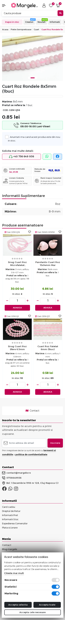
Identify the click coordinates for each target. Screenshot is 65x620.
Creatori (29, 22)
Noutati (41, 22)
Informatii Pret (10, 515)
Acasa (5, 29)
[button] (5, 5)
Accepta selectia (18, 604)
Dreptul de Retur (11, 511)
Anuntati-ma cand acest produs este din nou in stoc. (34, 138)
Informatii (55, 22)
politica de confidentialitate (31, 454)
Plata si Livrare (10, 527)
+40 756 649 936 (21, 156)
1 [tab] (33, 77)
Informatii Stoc (10, 519)
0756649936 (11, 477)
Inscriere (55, 443)
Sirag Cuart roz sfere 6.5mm (17, 348)
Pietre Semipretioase (21, 29)
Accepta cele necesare (32, 612)
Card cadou (8, 506)
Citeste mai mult (14, 573)
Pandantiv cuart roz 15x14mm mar (47, 263)
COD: (5, 110)
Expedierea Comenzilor (15, 523)
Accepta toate (47, 604)
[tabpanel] (32, 58)
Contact (32, 410)
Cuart (36, 29)
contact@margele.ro (16, 472)
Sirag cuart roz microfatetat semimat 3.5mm (17, 264)
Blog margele (9, 549)
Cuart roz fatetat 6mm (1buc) (47, 348)
